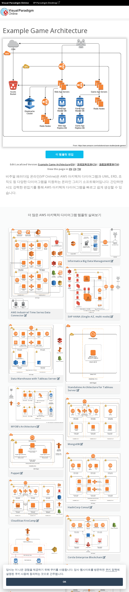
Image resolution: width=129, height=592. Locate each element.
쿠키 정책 (111, 569)
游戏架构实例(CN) (87, 164)
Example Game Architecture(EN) (56, 164)
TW (79, 169)
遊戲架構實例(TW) (109, 164)
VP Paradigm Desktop (46, 2)
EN (70, 169)
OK (64, 581)
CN (74, 169)
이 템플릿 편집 (64, 154)
